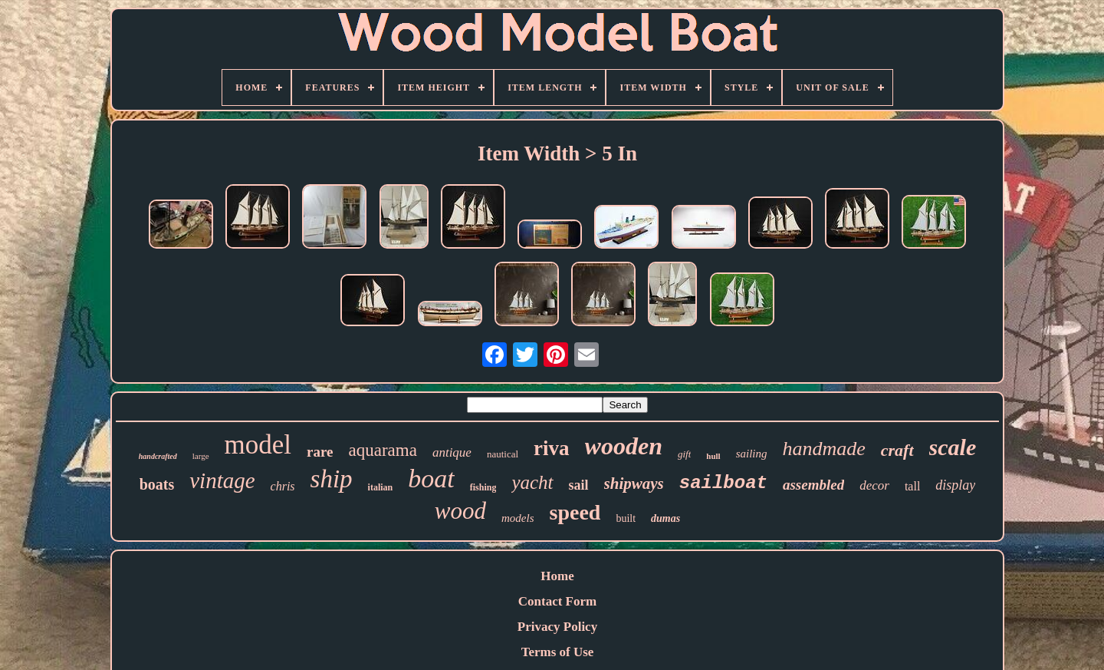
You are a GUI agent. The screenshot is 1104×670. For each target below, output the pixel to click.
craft (897, 450)
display (955, 485)
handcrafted (158, 456)
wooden (623, 446)
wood (460, 510)
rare (320, 452)
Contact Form (557, 601)
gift (684, 454)
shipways (634, 483)
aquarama (383, 450)
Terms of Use (557, 652)
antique (452, 452)
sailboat (723, 483)
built (626, 518)
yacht (532, 482)
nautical (502, 454)
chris (283, 486)
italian (380, 487)
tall (912, 486)
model (258, 445)
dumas (665, 518)
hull (713, 455)
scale (953, 447)
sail (579, 485)
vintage (222, 480)
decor (874, 485)
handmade (823, 448)
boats (157, 484)
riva (552, 448)
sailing (751, 453)
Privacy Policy (557, 626)
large (200, 455)
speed (574, 512)
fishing (483, 487)
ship (331, 479)
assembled (813, 485)
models (517, 518)
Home (556, 576)
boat (431, 478)
